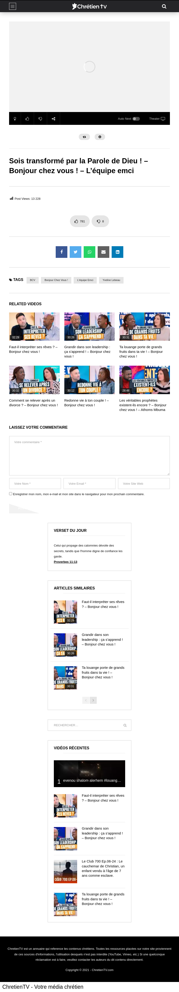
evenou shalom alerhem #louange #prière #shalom (105, 780)
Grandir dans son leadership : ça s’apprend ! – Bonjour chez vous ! (87, 351)
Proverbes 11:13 (65, 562)
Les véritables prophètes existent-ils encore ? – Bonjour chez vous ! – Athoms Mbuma (142, 405)
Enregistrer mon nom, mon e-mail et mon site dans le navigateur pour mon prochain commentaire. (79, 494)
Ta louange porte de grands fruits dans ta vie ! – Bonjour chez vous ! (141, 351)
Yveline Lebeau (111, 280)
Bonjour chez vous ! (56, 280)
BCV (32, 280)
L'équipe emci (85, 280)
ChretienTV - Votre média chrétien (42, 987)
